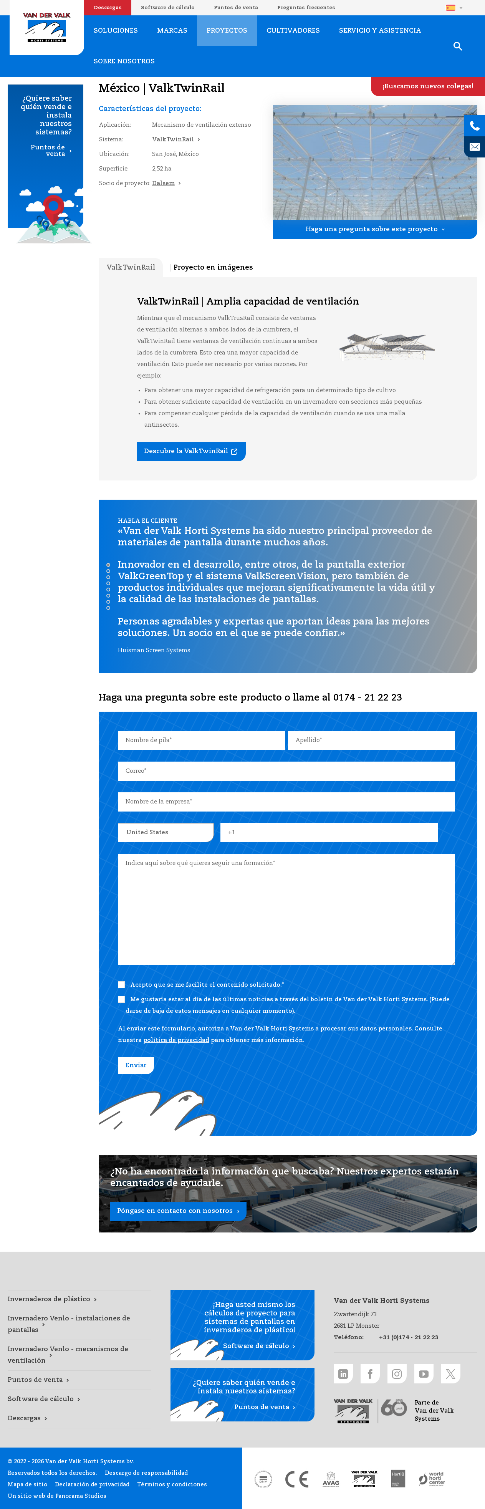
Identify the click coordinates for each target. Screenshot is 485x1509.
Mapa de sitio (27, 1484)
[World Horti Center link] (432, 1479)
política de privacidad (176, 1040)
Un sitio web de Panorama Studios (57, 1496)
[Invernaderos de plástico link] (79, 1299)
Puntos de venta (236, 7)
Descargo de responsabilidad (146, 1473)
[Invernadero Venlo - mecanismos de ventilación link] (79, 1355)
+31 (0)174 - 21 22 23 (408, 1337)
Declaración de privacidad (92, 1484)
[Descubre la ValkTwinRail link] (191, 451)
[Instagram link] (397, 1373)
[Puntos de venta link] (79, 1380)
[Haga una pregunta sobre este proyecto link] (375, 229)
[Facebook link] (370, 1373)
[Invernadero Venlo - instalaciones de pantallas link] (79, 1324)
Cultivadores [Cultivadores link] (293, 31)
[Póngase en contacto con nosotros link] (288, 1193)
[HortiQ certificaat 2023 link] (398, 1479)
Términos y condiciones (172, 1484)
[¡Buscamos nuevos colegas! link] (428, 86)
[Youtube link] (424, 1373)
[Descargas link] (79, 1418)
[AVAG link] (330, 1479)
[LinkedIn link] (343, 1373)
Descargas (108, 7)
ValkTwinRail (173, 139)
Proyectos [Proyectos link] (227, 31)
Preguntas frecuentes (306, 7)
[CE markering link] (297, 1479)
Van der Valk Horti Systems (47, 27)
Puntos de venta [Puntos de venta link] (48, 150)
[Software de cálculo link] (79, 1399)
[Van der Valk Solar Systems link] (364, 1479)
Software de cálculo (168, 7)
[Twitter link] (450, 1373)
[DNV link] (263, 1479)
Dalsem (163, 183)
